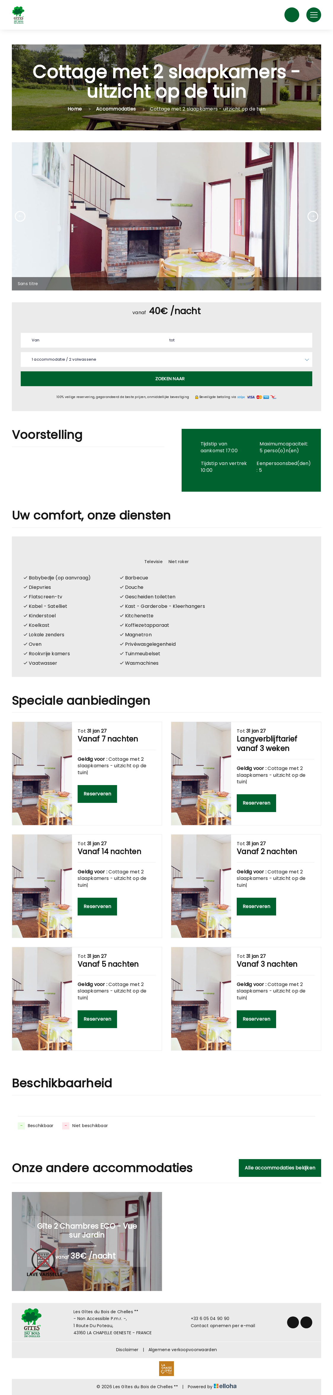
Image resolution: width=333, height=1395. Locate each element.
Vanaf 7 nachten (108, 739)
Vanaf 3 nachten (267, 964)
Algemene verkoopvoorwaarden (182, 1350)
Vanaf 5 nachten (108, 964)
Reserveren (97, 793)
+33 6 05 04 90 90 (207, 1319)
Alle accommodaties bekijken (280, 1167)
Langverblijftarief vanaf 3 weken (267, 743)
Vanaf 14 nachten (109, 852)
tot (172, 340)
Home (75, 109)
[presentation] (20, 216)
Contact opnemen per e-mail (219, 1326)
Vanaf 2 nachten (267, 852)
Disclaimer (127, 1350)
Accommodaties (116, 109)
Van (36, 340)
